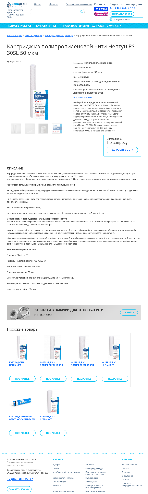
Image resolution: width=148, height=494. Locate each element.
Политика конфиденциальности (132, 484)
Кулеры (56, 464)
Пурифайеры (91, 478)
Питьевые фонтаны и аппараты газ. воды (95, 473)
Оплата (37, 4)
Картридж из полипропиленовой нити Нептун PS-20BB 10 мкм (83, 366)
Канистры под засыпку (63, 491)
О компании (115, 25)
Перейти (129, 312)
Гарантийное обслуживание (79, 4)
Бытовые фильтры (20, 25)
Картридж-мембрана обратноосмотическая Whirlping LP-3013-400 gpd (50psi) (22, 420)
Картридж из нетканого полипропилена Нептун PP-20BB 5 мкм (52, 420)
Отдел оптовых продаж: (126, 4)
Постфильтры (59, 482)
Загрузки (98, 25)
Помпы (56, 468)
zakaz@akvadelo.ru (121, 19)
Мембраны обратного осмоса (66, 472)
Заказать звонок (122, 14)
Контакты (15, 31)
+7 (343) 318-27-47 (122, 8)
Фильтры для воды (94, 468)
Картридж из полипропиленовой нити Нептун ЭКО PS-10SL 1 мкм (51, 366)
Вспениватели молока (63, 478)
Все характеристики (82, 97)
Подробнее (22, 378)
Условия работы (129, 464)
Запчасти (57, 485)
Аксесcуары (91, 482)
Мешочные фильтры (95, 491)
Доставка (53, 4)
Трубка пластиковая (75, 25)
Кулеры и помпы (47, 25)
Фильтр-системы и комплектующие (94, 486)
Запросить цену (122, 149)
